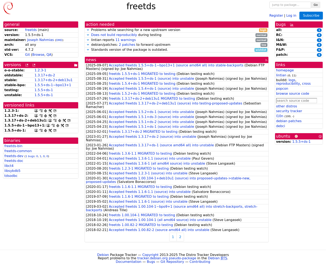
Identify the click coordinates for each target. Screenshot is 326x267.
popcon (282, 89)
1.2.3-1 (40, 70)
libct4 (9, 166)
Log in (291, 15)
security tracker (289, 111)
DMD (59, 40)
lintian (281, 75)
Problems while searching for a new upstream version (176, 30)
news (91, 59)
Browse (38, 55)
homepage (285, 70)
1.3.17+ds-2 (45, 75)
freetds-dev (13, 156)
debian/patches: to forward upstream (176, 45)
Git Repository (172, 262)
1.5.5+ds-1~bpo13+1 (53, 85)
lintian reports (176, 40)
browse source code (292, 94)
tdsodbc (11, 176)
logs (292, 80)
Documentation (128, 262)
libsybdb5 (12, 171)
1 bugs (30, 156)
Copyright (150, 255)
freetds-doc (13, 161)
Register (276, 15)
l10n (279, 116)
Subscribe (311, 15)
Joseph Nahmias (40, 40)
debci (280, 126)
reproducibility (288, 84)
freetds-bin (13, 146)
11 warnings (125, 40)
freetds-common (18, 151)
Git (27, 55)
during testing (176, 35)
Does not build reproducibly (114, 35)
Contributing (200, 262)
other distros (286, 106)
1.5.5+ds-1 (44, 90)
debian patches (289, 121)
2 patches (127, 45)
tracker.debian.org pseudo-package (166, 258)
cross (306, 84)
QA (48, 55)
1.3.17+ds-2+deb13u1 (54, 80)
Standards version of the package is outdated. (176, 50)
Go (316, 4)
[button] (88, 30)
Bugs (151, 262)
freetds (31, 30)
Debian (103, 255)
